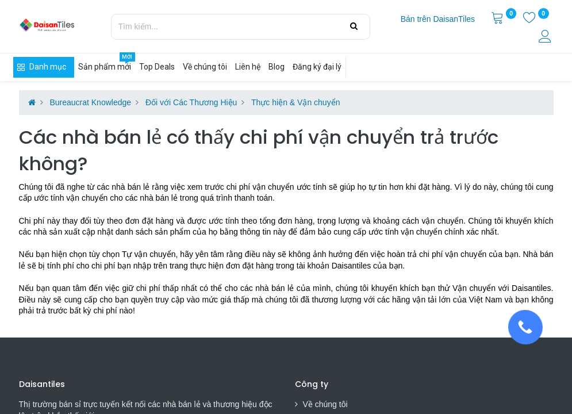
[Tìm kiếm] (353, 26)
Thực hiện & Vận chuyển (295, 102)
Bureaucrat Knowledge (90, 102)
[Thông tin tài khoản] (546, 38)
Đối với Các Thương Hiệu (191, 102)
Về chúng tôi (325, 404)
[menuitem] (437, 19)
